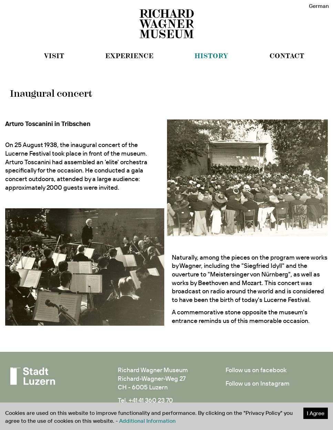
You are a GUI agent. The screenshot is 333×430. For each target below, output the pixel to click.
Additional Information (147, 420)
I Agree (315, 413)
